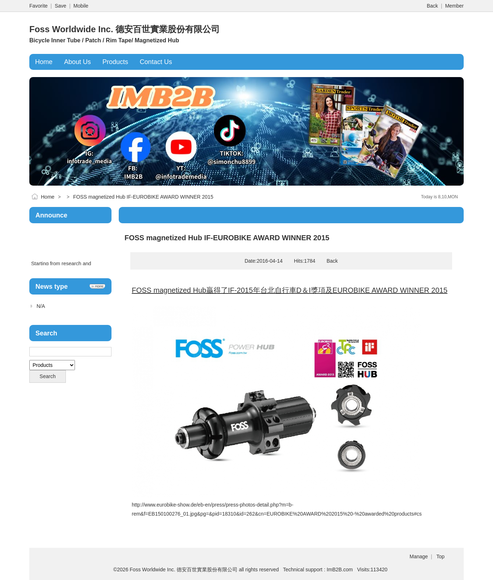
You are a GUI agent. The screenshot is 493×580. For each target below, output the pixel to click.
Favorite (38, 6)
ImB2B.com (339, 569)
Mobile (80, 6)
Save (60, 6)
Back (432, 6)
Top (440, 556)
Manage (419, 556)
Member (454, 6)
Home (47, 197)
